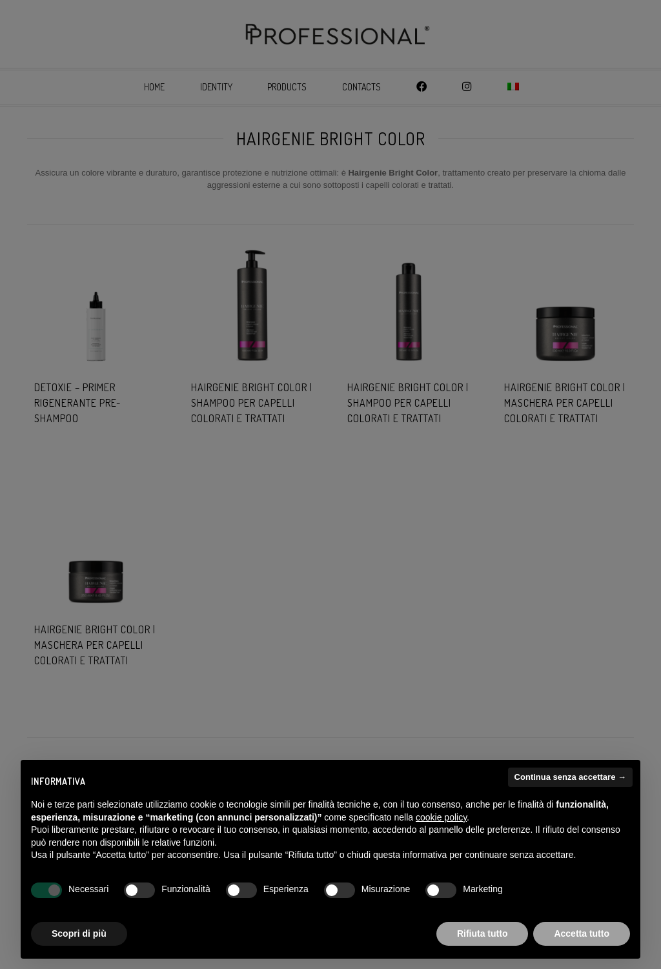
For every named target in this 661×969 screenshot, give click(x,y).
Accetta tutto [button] (581, 933)
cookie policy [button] (441, 817)
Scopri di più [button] (79, 933)
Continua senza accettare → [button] (570, 777)
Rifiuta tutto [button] (482, 933)
